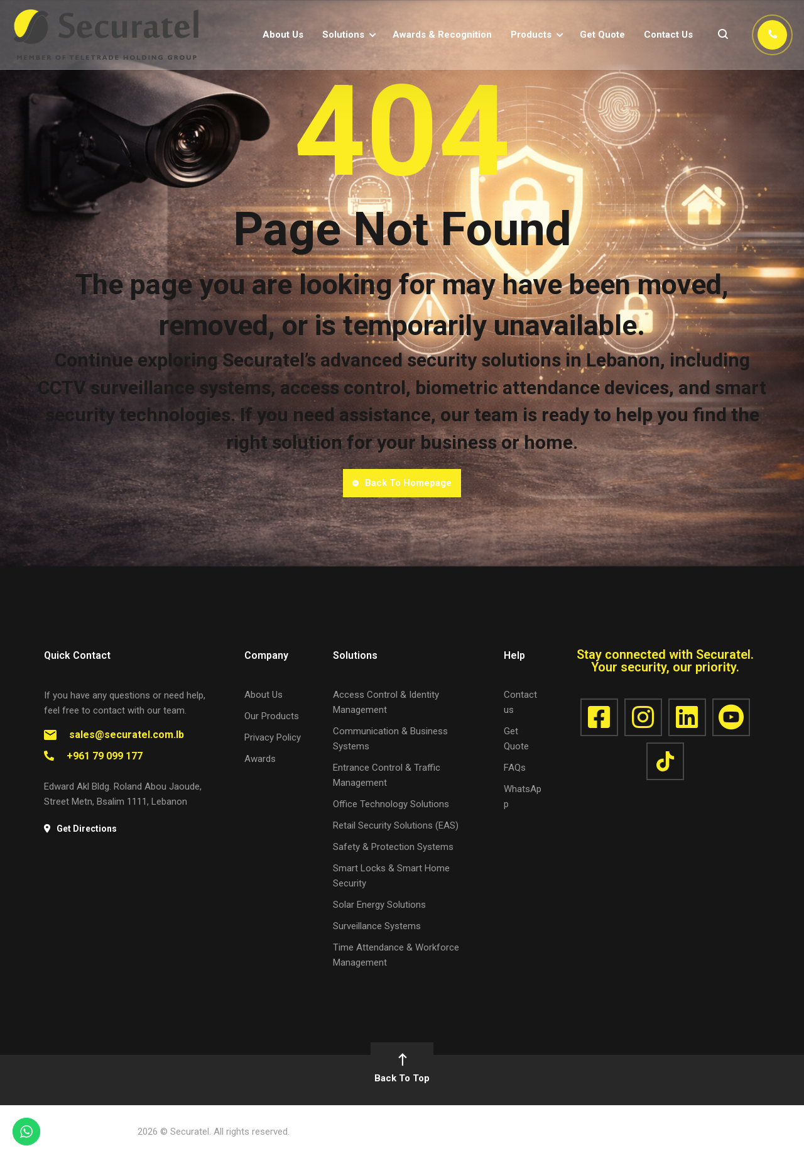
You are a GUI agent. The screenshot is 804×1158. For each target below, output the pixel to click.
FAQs (515, 767)
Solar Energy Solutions (379, 904)
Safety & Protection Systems (393, 846)
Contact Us (668, 34)
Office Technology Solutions (391, 804)
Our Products (271, 716)
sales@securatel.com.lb (126, 735)
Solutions (343, 34)
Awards (260, 758)
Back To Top (402, 1069)
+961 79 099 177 (105, 756)
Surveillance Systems (377, 926)
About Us (283, 34)
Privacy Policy (272, 737)
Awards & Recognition (442, 34)
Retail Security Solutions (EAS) (396, 825)
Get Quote (602, 34)
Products (531, 34)
